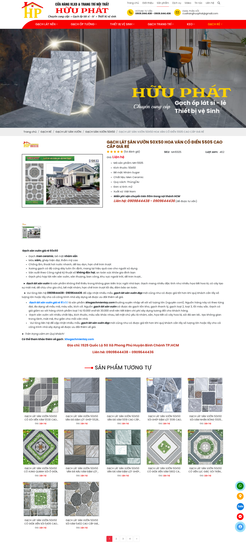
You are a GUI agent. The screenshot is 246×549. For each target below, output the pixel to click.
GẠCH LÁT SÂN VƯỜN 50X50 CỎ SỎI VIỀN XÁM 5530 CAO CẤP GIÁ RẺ (41, 418)
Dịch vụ (176, 3)
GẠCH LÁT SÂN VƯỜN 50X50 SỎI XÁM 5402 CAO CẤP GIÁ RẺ (82, 522)
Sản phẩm (163, 3)
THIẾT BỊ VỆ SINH (122, 24)
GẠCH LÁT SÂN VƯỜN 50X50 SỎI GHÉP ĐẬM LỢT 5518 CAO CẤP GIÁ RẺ (164, 418)
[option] (62, 180)
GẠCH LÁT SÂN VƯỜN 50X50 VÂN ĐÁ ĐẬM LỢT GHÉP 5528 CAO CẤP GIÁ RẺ (81, 418)
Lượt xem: (211, 152)
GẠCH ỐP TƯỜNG (84, 24)
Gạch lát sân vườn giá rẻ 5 (45, 302)
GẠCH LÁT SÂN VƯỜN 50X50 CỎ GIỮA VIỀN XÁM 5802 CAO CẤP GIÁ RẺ (164, 470)
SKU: (167, 152)
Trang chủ (133, 3)
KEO (191, 24)
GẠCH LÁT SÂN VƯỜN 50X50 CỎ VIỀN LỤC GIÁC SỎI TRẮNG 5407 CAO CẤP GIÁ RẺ (205, 470)
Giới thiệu (147, 3)
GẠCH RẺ (215, 24)
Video (188, 3)
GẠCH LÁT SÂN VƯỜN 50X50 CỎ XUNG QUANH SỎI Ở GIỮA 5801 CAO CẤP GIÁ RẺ (40, 470)
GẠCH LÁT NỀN (46, 24)
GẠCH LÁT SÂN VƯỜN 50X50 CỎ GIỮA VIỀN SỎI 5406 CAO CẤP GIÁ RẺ (40, 522)
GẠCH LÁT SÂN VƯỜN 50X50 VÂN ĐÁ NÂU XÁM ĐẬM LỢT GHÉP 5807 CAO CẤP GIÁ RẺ (82, 470)
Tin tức (198, 3)
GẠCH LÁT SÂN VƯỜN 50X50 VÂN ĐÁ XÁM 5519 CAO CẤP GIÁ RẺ (123, 418)
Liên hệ (210, 3)
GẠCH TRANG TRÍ (161, 24)
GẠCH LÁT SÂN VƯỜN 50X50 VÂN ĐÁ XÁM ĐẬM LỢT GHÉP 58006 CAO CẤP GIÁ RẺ (123, 470)
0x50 (65, 302)
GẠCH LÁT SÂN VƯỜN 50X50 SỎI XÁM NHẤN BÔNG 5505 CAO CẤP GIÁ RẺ (205, 418)
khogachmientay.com (79, 339)
